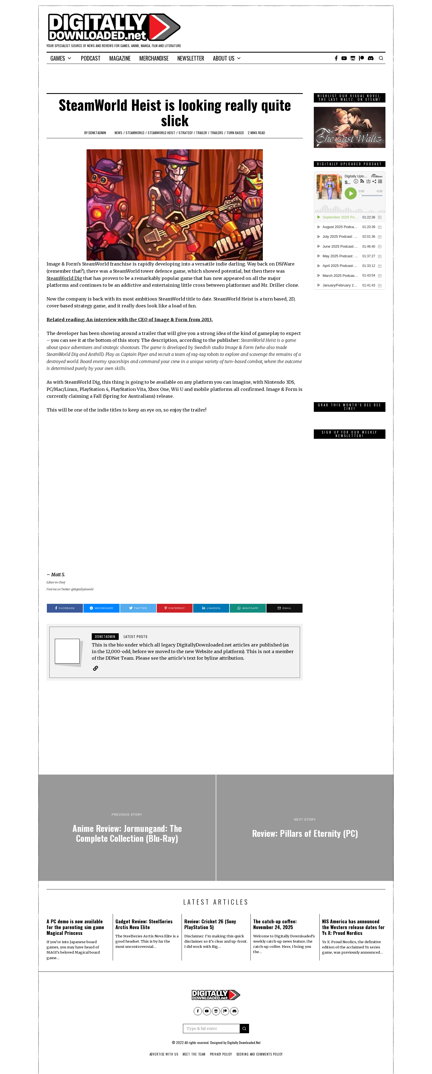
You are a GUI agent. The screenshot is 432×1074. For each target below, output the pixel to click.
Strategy (186, 132)
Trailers (216, 132)
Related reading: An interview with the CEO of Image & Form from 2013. (130, 319)
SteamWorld (135, 132)
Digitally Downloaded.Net (243, 1042)
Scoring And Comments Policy (260, 1054)
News (118, 132)
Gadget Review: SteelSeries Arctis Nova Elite (143, 924)
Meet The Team (194, 1054)
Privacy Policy (221, 1054)
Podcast (91, 58)
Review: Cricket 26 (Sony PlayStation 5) (210, 924)
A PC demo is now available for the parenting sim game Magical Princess (75, 927)
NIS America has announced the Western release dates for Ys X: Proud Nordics (353, 927)
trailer (201, 132)
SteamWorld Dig (64, 278)
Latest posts (136, 636)
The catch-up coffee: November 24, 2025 (275, 924)
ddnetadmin (97, 132)
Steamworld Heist (161, 132)
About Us (223, 58)
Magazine (120, 58)
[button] (244, 1028)
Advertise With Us (163, 1054)
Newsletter (190, 58)
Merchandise (154, 58)
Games (57, 58)
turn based (235, 132)
